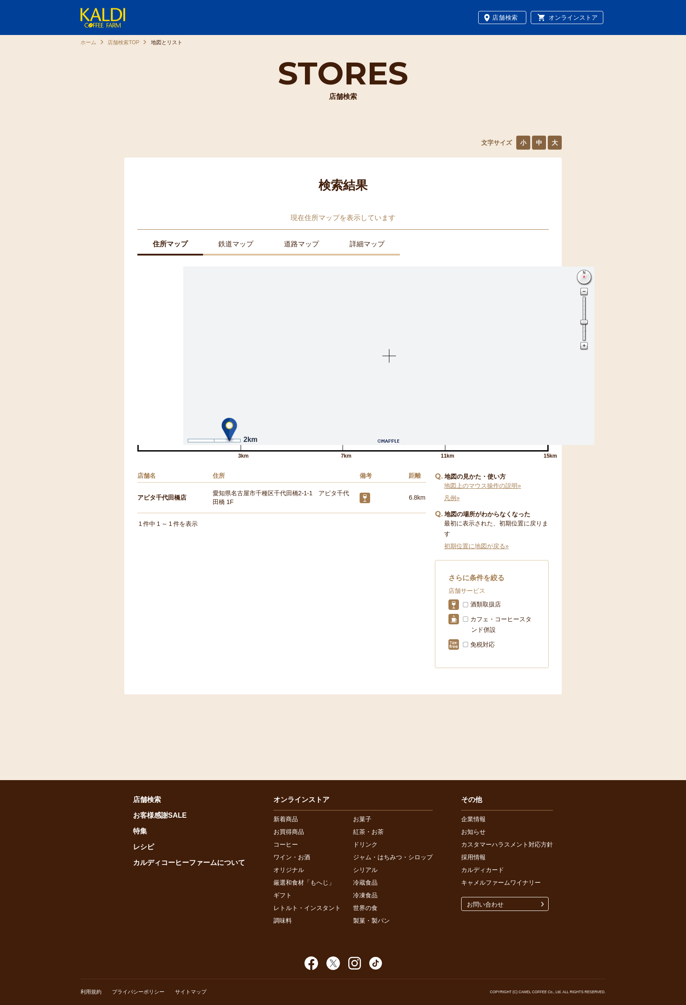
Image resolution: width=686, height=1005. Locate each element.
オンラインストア (573, 17)
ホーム (88, 42)
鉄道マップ (235, 244)
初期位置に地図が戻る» (476, 546)
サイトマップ (190, 992)
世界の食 (365, 907)
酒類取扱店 (485, 604)
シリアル (365, 869)
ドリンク (365, 844)
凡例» (452, 497)
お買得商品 (288, 831)
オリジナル (288, 869)
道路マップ (301, 244)
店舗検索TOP (123, 42)
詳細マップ (367, 244)
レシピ (143, 847)
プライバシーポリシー (138, 992)
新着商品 (285, 819)
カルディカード (482, 870)
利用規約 (91, 992)
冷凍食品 (365, 895)
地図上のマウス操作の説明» (482, 485)
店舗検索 (505, 17)
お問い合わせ (485, 904)
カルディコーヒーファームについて (189, 862)
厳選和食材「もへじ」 (304, 882)
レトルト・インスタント (307, 907)
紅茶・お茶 (368, 831)
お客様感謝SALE (160, 815)
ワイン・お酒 (291, 857)
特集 (140, 831)
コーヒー (285, 844)
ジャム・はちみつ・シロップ (393, 857)
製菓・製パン (371, 920)
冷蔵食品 (365, 882)
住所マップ (170, 244)
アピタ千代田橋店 (161, 497)
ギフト (282, 895)
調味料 (282, 920)
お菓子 (362, 819)
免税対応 (482, 644)
